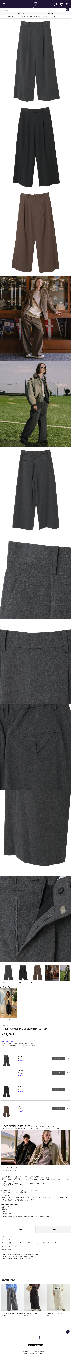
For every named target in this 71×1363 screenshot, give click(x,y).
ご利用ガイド (25, 1351)
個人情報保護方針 (44, 1351)
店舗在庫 (20, 1061)
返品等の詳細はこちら (32, 1045)
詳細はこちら (34, 1043)
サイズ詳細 (53, 1229)
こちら (20, 1167)
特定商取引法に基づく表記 (31, 1353)
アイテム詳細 (17, 1229)
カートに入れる (58, 1058)
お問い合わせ (43, 1353)
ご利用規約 (34, 1351)
